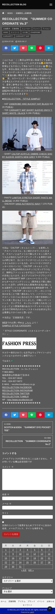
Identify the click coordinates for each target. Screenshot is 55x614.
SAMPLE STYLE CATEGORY (16, 326)
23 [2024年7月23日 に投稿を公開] (13, 562)
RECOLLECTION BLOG (14, 4)
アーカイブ (7, 588)
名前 (5, 494)
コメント (7, 467)
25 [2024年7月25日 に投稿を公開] (27, 562)
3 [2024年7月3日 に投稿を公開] (20, 550)
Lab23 (32, 612)
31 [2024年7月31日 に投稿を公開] (20, 567)
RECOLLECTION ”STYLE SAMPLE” (21, 99)
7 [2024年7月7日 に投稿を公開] (49, 550)
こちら (28, 323)
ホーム (3, 601)
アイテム (22, 601)
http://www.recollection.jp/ (20, 400)
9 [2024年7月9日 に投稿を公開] (13, 554)
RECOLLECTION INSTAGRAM (17, 390)
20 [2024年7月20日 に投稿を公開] (42, 558)
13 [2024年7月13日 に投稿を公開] (42, 554)
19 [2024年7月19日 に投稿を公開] (35, 558)
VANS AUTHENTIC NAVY (28, 204)
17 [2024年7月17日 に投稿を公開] (20, 558)
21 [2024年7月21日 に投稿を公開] (49, 558)
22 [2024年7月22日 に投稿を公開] (6, 562)
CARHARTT (8, 36)
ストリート (15, 32)
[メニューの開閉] (51, 5)
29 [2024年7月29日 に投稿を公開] (6, 567)
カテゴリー (7, 577)
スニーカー (26, 29)
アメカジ (46, 29)
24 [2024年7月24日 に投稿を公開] (20, 562)
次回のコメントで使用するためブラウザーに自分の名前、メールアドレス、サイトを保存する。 (26, 526)
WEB (4, 323)
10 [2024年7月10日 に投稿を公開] (20, 554)
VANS (5, 32)
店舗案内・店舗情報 (11, 29)
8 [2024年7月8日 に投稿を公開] (6, 554)
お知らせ (50, 601)
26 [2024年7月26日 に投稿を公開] (35, 562)
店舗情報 (12, 601)
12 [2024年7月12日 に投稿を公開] (35, 554)
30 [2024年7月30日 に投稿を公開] (13, 567)
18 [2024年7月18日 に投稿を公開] (27, 558)
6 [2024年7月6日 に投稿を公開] (42, 550)
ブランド (31, 601)
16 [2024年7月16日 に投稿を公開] (13, 558)
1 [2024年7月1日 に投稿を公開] (6, 550)
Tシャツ (36, 29)
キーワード (27, 605)
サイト (5, 513)
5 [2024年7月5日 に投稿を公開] (34, 550)
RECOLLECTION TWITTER (16, 393)
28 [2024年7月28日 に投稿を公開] (49, 562)
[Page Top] (49, 608)
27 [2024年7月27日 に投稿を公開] (42, 562)
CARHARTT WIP (22, 36)
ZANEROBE (35, 32)
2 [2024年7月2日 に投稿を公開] (13, 550)
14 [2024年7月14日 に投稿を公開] (49, 554)
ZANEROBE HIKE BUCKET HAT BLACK (29, 104)
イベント (41, 601)
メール (6, 504)
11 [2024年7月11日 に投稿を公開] (27, 554)
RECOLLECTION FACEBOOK (17, 387)
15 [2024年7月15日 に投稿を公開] (6, 558)
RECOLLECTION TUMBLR (15, 397)
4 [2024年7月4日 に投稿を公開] (27, 550)
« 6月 (24, 570)
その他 (25, 32)
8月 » (31, 570)
